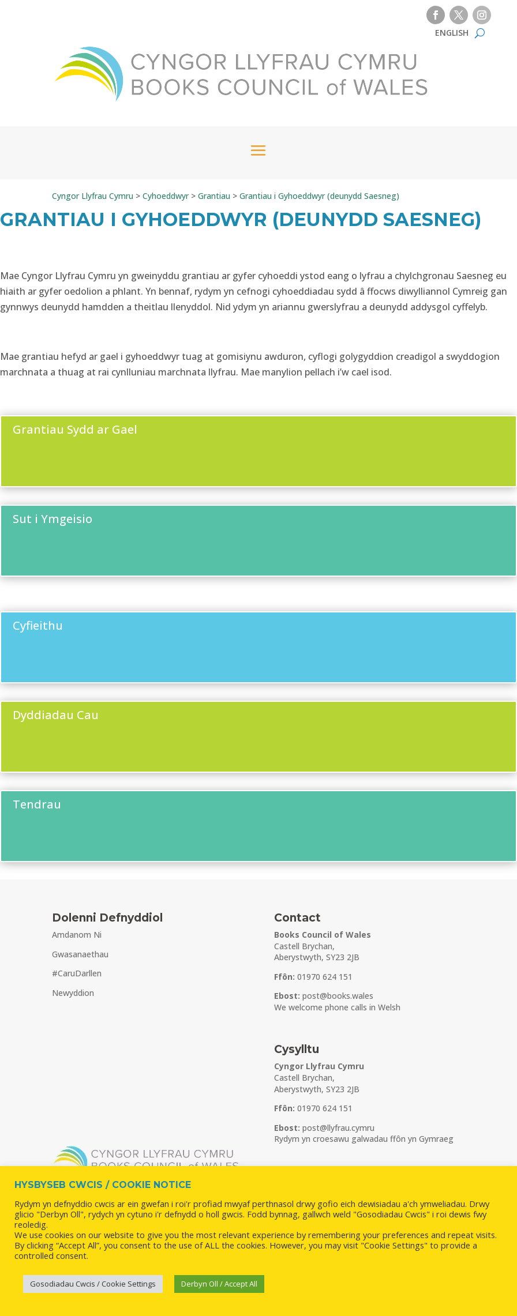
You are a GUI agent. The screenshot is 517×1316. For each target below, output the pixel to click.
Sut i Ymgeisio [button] (52, 519)
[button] (435, 15)
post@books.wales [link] (337, 995)
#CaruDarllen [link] (77, 973)
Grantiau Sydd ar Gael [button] (75, 429)
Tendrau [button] (37, 804)
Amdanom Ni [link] (77, 934)
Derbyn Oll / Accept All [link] (219, 1284)
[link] (452, 35)
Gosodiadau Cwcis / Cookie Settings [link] (93, 1284)
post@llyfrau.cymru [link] (338, 1127)
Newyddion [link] (73, 992)
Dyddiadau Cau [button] (56, 715)
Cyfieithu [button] (38, 625)
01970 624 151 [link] (325, 976)
